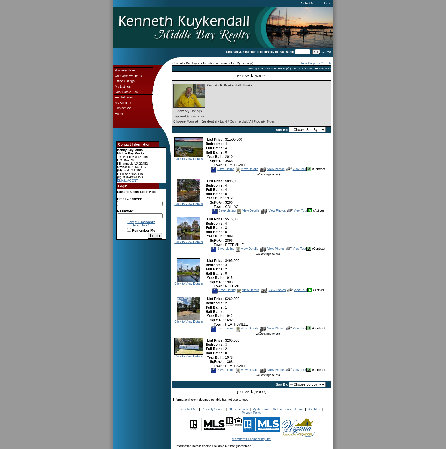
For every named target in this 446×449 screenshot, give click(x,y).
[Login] (155, 236)
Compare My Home (128, 75)
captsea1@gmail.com (189, 116)
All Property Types (262, 121)
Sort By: (282, 129)
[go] (316, 51)
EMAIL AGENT (127, 180)
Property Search (126, 70)
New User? (141, 225)
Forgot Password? (141, 222)
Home (327, 3)
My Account (123, 102)
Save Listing (222, 169)
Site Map (314, 409)
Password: (126, 211)
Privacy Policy (251, 412)
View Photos (272, 169)
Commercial (238, 121)
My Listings (123, 86)
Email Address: (129, 199)
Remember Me (141, 231)
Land (223, 121)
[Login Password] (140, 215)
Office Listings (125, 81)
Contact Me (307, 3)
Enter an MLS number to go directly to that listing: (260, 51)
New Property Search (316, 63)
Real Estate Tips (126, 92)
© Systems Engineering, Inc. (251, 439)
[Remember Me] (129, 230)
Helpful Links (124, 97)
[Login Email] (140, 203)
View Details (246, 169)
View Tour (296, 169)
